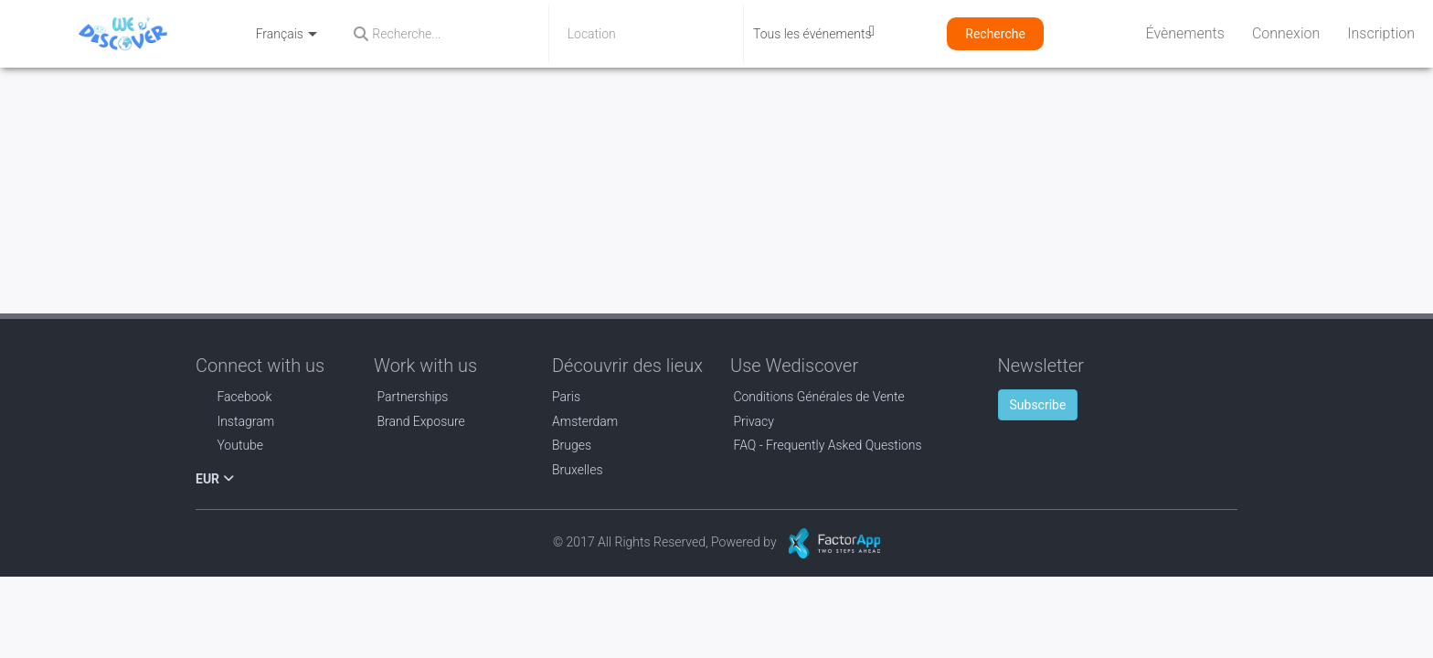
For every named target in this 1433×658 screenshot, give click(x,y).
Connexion (1286, 33)
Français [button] (287, 34)
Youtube (229, 445)
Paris (566, 396)
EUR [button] (215, 479)
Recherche (995, 34)
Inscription (1381, 33)
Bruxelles (577, 469)
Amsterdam (585, 421)
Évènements (1185, 33)
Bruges (571, 445)
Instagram (235, 421)
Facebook (233, 396)
